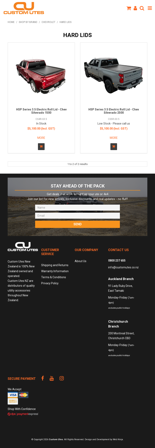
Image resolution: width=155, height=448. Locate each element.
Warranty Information (55, 271)
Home (11, 22)
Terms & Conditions (53, 277)
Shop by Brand (28, 22)
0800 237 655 (117, 260)
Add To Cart (41, 146)
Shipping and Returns (54, 265)
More (41, 137)
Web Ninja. (118, 439)
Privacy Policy (50, 283)
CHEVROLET (48, 22)
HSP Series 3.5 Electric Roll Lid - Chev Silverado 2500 (113, 111)
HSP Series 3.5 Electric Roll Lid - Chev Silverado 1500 (41, 111)
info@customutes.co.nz (123, 267)
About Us (80, 261)
